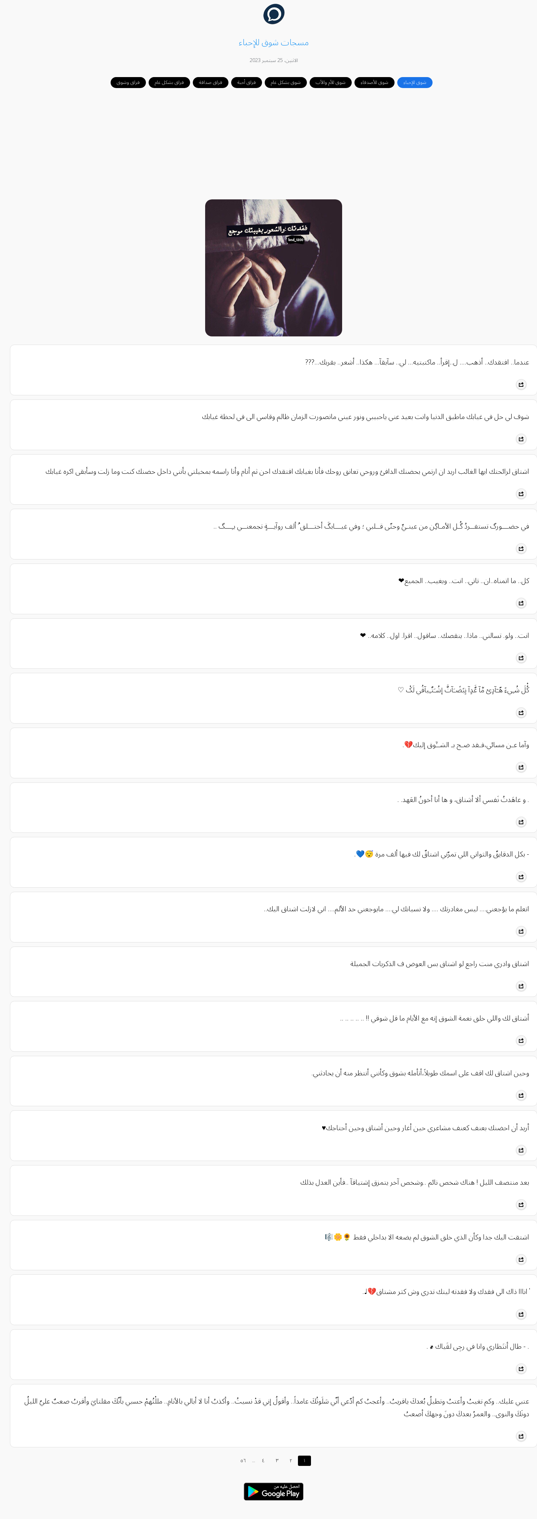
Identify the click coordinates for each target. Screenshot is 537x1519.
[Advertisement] (268, 144)
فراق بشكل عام (164, 82)
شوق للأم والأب (325, 82)
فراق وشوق (123, 82)
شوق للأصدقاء (369, 82)
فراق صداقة (205, 82)
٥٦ (238, 1461)
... (248, 1461)
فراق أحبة (241, 82)
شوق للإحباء (409, 82)
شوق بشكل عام (281, 82)
